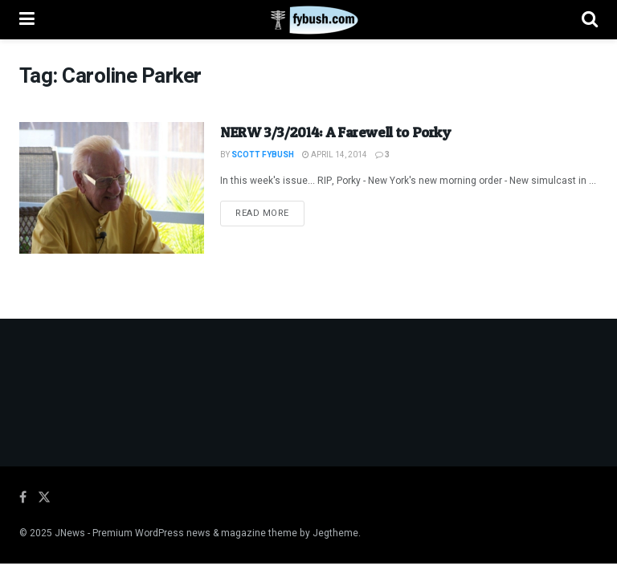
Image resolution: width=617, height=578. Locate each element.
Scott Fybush (262, 155)
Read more (269, 213)
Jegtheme (335, 533)
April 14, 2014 (334, 155)
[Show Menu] (27, 19)
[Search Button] (590, 19)
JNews (70, 533)
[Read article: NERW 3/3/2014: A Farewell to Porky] (111, 188)
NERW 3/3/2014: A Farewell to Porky (335, 132)
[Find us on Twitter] (44, 497)
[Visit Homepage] (308, 20)
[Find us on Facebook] (23, 497)
